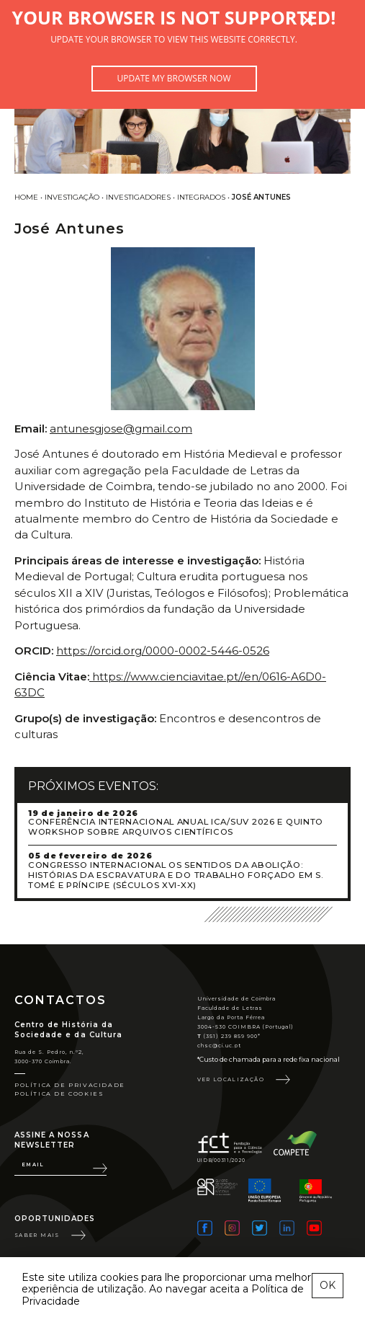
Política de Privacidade (69, 1084)
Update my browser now (173, 78)
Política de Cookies (59, 1093)
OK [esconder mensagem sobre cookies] (327, 1285)
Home (26, 197)
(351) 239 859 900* (229, 1036)
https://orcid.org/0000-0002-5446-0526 (162, 650)
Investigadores (138, 197)
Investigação (72, 197)
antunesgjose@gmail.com (121, 428)
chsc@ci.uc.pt (219, 1045)
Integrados (201, 197)
